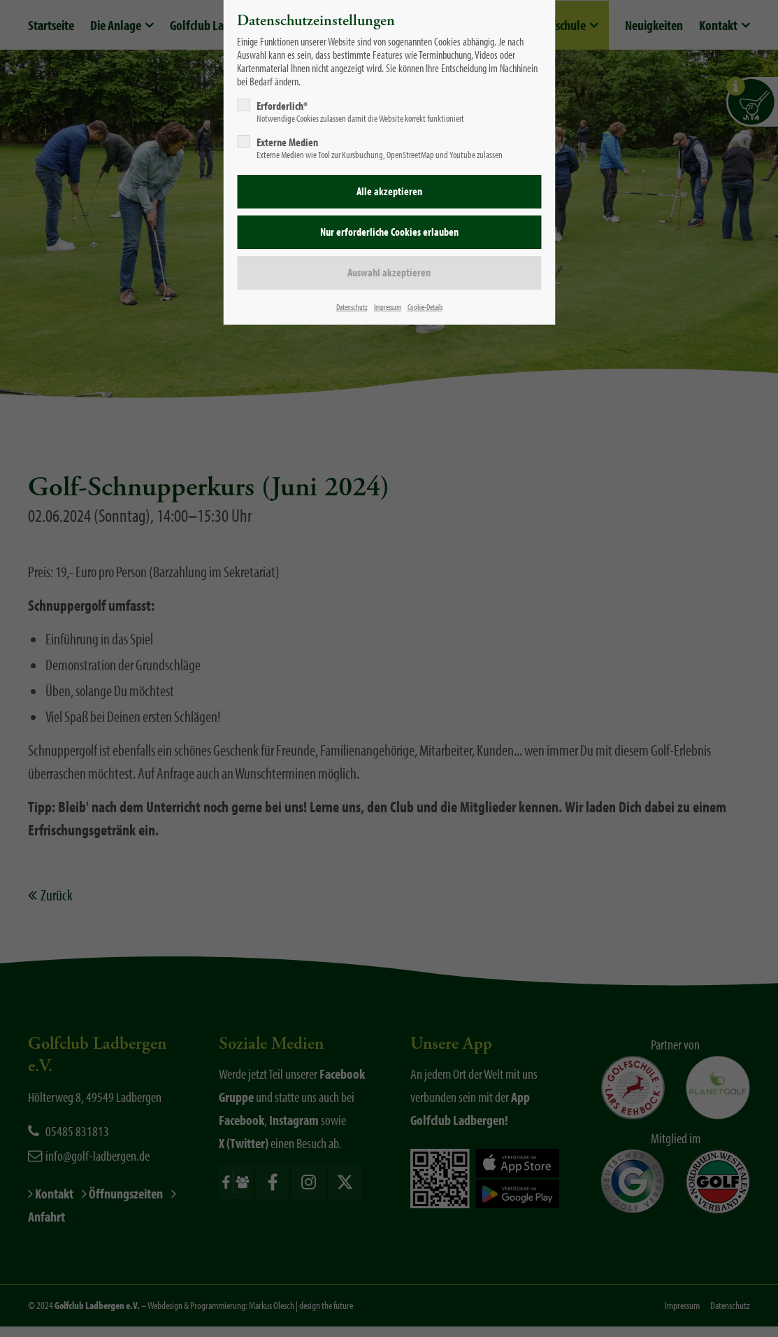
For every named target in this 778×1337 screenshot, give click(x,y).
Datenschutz (352, 307)
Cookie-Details (425, 307)
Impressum (387, 307)
